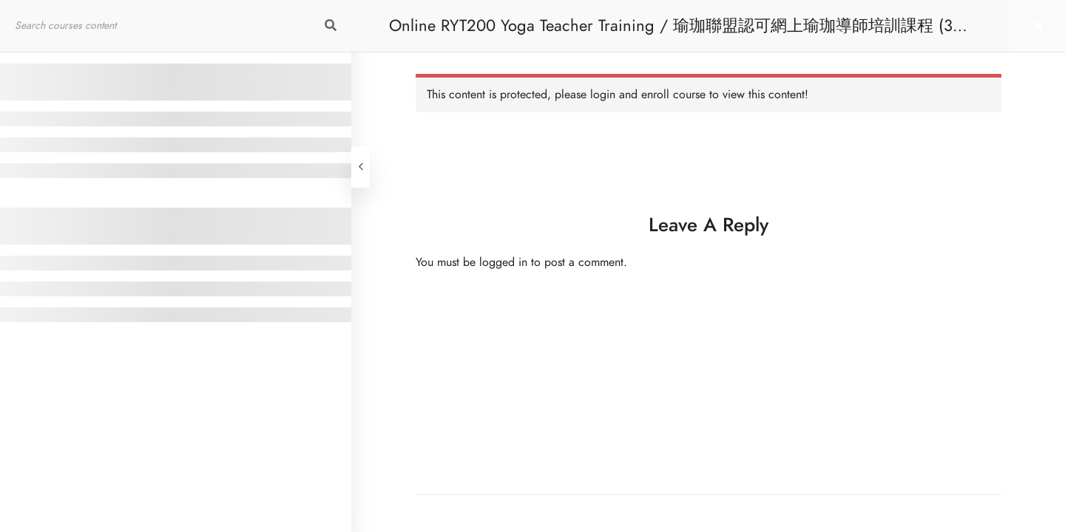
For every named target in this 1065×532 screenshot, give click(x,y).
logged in (503, 262)
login (602, 94)
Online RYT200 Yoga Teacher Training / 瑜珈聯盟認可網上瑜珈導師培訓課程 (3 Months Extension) (671, 33)
